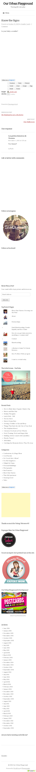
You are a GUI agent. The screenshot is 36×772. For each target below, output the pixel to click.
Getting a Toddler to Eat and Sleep (15, 423)
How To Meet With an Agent (21, 354)
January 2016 (7, 631)
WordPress (16, 768)
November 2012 (8, 723)
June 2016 (6, 628)
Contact (14, 339)
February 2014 (8, 687)
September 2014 (8, 670)
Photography (7, 468)
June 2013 (6, 706)
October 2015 (7, 638)
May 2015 (6, 650)
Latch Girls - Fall (9, 416)
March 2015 (7, 655)
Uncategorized (13, 104)
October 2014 (7, 667)
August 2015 (7, 643)
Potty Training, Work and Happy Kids (16, 433)
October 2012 (7, 725)
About (14, 316)
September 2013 (8, 699)
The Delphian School (10, 428)
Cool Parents (7, 456)
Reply (11, 148)
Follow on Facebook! (8, 248)
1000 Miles (7, 440)
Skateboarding (16, 342)
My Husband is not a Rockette (12, 115)
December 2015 (8, 633)
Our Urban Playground (18, 3)
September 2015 (8, 640)
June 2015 (6, 648)
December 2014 (8, 662)
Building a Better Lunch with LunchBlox (16, 436)
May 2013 (6, 708)
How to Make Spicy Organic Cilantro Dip (17, 409)
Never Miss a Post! (7, 286)
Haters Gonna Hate (10, 421)
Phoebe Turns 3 (9, 438)
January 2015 (7, 660)
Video (5, 480)
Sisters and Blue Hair (10, 411)
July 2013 (6, 704)
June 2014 (6, 677)
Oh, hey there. (8, 419)
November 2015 (8, 636)
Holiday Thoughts (9, 414)
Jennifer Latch (25, 24)
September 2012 (8, 728)
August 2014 (7, 672)
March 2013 (7, 713)
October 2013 (7, 696)
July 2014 (6, 674)
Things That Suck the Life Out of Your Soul (18, 426)
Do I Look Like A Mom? (11, 458)
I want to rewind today (19, 359)
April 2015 (6, 653)
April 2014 (6, 682)
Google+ (4, 756)
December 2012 (8, 721)
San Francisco (7, 470)
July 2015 (6, 645)
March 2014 (7, 684)
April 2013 (6, 711)
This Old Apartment (9, 475)
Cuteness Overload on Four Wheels (15, 431)
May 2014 (6, 679)
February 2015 (8, 657)
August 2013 (7, 701)
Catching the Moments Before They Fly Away (18, 443)
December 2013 (8, 691)
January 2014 (7, 689)
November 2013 (8, 694)
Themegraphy (26, 768)
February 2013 (7, 716)
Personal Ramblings (9, 465)
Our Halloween (29, 122)
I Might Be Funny (8, 463)
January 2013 (7, 718)
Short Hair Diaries (9, 473)
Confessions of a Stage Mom (12, 453)
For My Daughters (9, 461)
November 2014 (8, 665)
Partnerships (16, 322)
